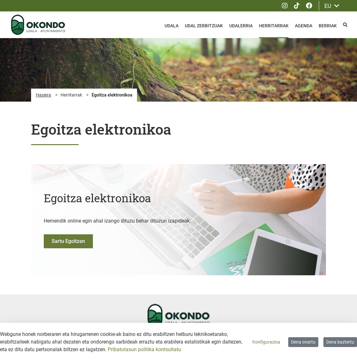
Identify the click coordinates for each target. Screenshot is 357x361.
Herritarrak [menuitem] (274, 25)
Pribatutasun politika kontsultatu (144, 349)
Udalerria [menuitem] (241, 25)
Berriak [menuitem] (328, 25)
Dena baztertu (340, 341)
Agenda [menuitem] (303, 25)
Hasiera (43, 94)
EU (331, 6)
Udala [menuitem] (171, 25)
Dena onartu (303, 341)
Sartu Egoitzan (68, 241)
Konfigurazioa (266, 341)
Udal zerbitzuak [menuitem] (204, 25)
